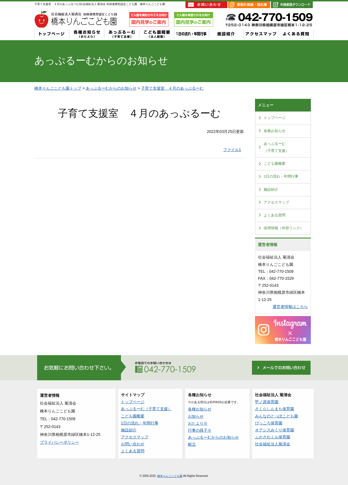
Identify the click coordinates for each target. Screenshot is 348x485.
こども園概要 (274, 164)
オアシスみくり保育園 (274, 430)
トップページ (274, 118)
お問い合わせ (132, 444)
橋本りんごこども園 (169, 475)
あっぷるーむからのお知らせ (111, 88)
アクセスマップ (276, 202)
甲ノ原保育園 (266, 402)
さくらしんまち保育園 (274, 409)
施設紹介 (271, 190)
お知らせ (196, 416)
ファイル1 (232, 149)
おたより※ (198, 423)
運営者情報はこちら (290, 306)
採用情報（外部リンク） (284, 228)
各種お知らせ (274, 131)
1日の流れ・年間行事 (281, 176)
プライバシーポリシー (59, 442)
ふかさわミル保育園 (272, 437)
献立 (192, 444)
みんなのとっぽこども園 (276, 416)
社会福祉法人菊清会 (272, 444)
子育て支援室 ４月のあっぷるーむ (172, 88)
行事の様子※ (199, 430)
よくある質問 (274, 215)
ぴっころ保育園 (268, 423)
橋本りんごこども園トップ (57, 88)
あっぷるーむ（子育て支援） (276, 147)
